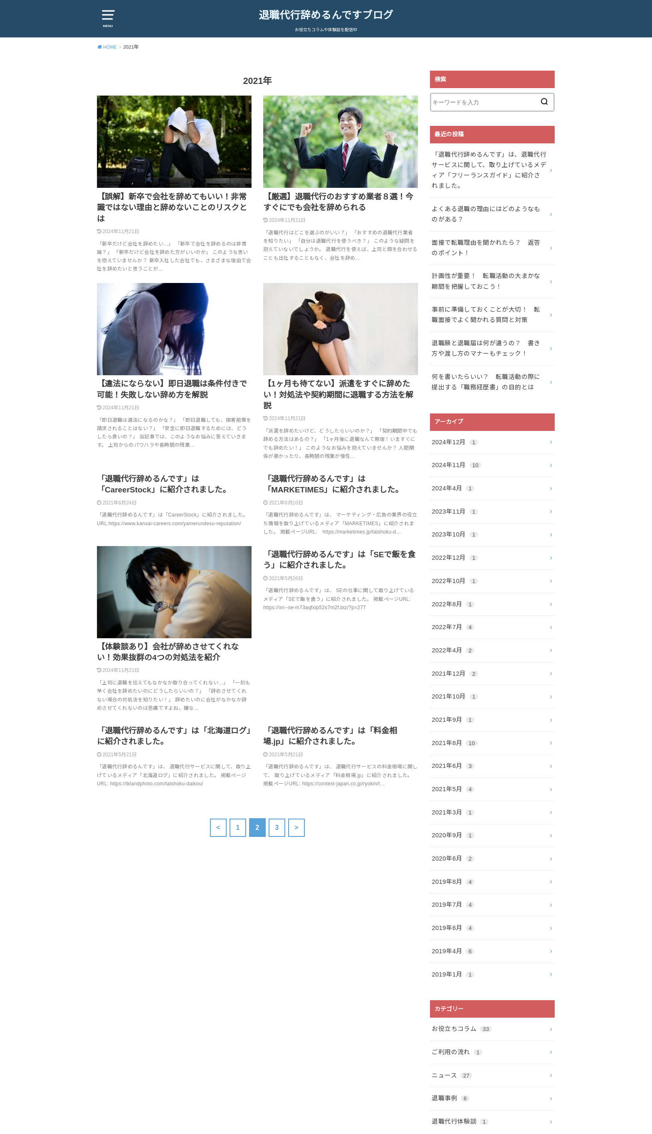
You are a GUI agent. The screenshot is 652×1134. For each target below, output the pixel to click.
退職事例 (449, 1052)
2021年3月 (452, 779)
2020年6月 (452, 822)
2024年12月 (453, 428)
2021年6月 (452, 735)
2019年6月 (452, 889)
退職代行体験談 (458, 1074)
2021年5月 (452, 757)
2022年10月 (453, 559)
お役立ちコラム (460, 986)
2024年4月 (452, 471)
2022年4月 (452, 625)
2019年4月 (452, 911)
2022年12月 (453, 537)
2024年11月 (455, 450)
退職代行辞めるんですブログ (326, 15)
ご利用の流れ (455, 1008)
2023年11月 (453, 493)
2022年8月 (452, 581)
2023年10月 (453, 515)
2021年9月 (452, 691)
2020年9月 (452, 801)
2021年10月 (453, 669)
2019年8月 (452, 844)
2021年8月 (453, 713)
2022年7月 (452, 603)
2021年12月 (453, 647)
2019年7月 (452, 866)
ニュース (450, 1030)
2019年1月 (452, 933)
